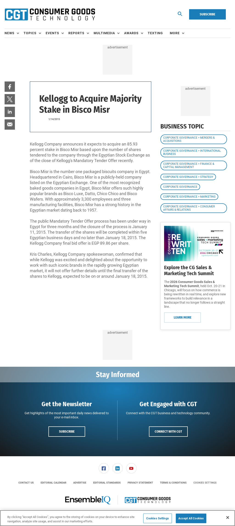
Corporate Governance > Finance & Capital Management (188, 165)
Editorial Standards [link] (107, 482)
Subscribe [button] (67, 431)
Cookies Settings (205, 482)
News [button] (9, 33)
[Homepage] (50, 14)
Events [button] (52, 33)
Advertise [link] (79, 482)
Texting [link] (155, 33)
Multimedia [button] (104, 33)
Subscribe (207, 14)
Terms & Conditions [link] (173, 482)
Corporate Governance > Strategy (188, 177)
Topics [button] (30, 33)
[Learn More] (195, 243)
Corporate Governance (180, 186)
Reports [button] (76, 33)
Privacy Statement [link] (140, 482)
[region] (117, 518)
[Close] (228, 517)
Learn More (182, 317)
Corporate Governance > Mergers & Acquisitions (189, 139)
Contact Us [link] (26, 482)
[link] (10, 86)
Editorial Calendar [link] (53, 482)
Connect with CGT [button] (168, 431)
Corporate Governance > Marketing (189, 196)
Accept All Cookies (191, 518)
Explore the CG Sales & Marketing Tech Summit (189, 270)
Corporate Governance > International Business (192, 152)
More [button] (175, 33)
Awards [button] (131, 33)
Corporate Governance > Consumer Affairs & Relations (189, 208)
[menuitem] (14, 33)
